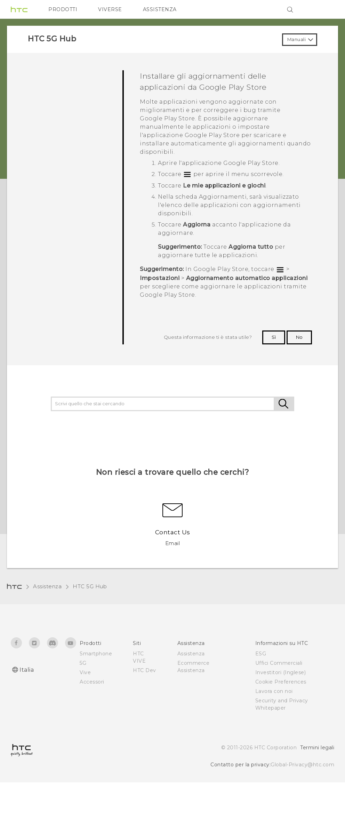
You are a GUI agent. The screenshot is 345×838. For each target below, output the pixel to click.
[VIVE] (325, 9)
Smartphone (96, 654)
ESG (260, 654)
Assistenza (47, 586)
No (299, 337)
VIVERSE (110, 9)
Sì (274, 337)
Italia (26, 670)
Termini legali (317, 747)
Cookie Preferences (280, 682)
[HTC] (19, 9)
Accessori (92, 682)
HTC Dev (144, 670)
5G (83, 663)
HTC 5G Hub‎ (90, 586)
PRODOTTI (62, 9)
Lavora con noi (274, 691)
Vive (85, 672)
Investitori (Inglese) (280, 672)
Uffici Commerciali (279, 663)
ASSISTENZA (160, 9)
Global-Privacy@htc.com (302, 764)
